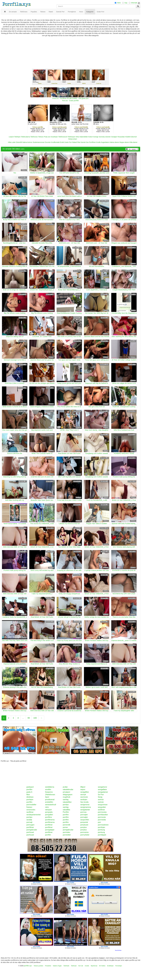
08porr (82, 787)
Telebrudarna (25, 137)
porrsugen (30, 825)
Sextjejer (114, 137)
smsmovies (30, 810)
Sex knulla (84, 802)
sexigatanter (85, 810)
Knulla (98, 142)
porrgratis (49, 812)
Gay (125, 3)
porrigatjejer (49, 830)
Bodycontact (72, 139)
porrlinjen (101, 827)
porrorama (84, 832)
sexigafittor (84, 792)
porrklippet (102, 835)
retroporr (48, 810)
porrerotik (66, 825)
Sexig (100, 797)
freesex (29, 807)
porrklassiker (103, 815)
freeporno (49, 792)
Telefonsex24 (62, 137)
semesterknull (50, 805)
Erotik (62, 142)
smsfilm (48, 789)
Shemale (134, 3)
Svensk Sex (85, 142)
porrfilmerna (50, 820)
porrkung (101, 830)
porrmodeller (31, 805)
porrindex (66, 832)
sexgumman (102, 805)
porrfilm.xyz (28, 966)
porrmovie (102, 817)
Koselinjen (54, 137)
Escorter (48, 142)
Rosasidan (121, 137)
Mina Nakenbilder (82, 137)
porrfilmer (49, 825)
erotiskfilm (49, 802)
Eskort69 (19, 142)
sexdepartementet (33, 815)
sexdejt (29, 820)
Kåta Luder (12, 142)
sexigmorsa (84, 805)
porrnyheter (84, 835)
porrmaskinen (103, 825)
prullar (65, 787)
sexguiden (102, 807)
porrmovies (102, 812)
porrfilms (48, 817)
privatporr (66, 792)
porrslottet (67, 835)
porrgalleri (49, 815)
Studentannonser (39, 142)
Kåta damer (133, 142)
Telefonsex (34, 137)
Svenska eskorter (105, 137)
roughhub (66, 797)
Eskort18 (134, 137)
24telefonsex (50, 795)
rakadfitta (66, 810)
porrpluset (84, 825)
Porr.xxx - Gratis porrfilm (70, 100)
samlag (66, 799)
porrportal (84, 822)
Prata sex (47, 137)
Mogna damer (124, 142)
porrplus (83, 827)
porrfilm (29, 789)
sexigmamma (85, 807)
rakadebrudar (68, 789)
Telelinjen (17, 137)
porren (65, 827)
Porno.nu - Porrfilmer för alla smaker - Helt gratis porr (70, 98)
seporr (82, 789)
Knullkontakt (55, 142)
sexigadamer (103, 792)
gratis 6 (29, 792)
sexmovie (84, 797)
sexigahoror (102, 787)
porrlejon (29, 799)
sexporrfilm (84, 820)
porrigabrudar (31, 830)
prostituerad (50, 799)
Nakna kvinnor (27, 142)
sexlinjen (83, 799)
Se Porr (101, 795)
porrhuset (30, 832)
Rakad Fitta (76, 142)
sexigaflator (102, 789)
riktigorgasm (67, 795)
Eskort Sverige (93, 137)
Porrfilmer (92, 142)
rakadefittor (67, 802)
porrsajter (84, 815)
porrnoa (83, 812)
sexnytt (83, 795)
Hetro (119, 3)
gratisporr (30, 787)
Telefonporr (71, 137)
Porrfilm (66, 812)
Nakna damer (114, 142)
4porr (47, 797)
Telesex (40, 137)
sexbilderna (49, 787)
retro (47, 807)
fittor (28, 795)
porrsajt (29, 822)
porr (99, 822)
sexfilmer (101, 810)
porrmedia (102, 820)
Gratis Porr (68, 142)
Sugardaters (105, 142)
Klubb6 (127, 137)
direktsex (29, 797)
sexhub (101, 799)
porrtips (66, 805)
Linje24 (11, 137)
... (23, 718)
